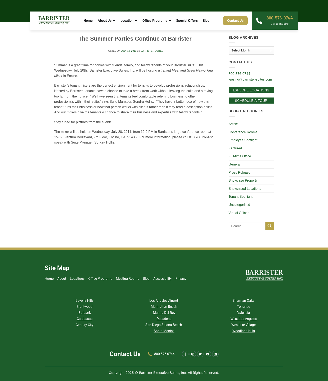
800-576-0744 (279, 17)
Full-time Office (240, 156)
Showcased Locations (245, 188)
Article (233, 124)
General (235, 164)
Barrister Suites (152, 51)
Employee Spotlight (243, 140)
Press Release (239, 172)
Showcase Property (243, 180)
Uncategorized (239, 205)
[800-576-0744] (259, 21)
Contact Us (125, 354)
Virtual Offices (239, 213)
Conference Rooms (243, 132)
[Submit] (269, 226)
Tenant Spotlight (241, 196)
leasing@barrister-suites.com (250, 79)
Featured (235, 148)
